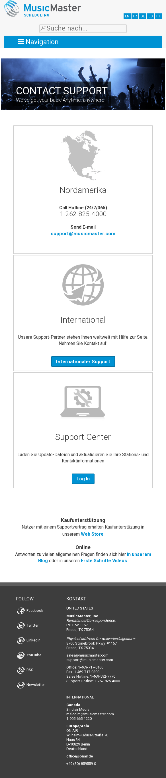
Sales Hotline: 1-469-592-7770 (90, 676)
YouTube (29, 655)
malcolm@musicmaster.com (90, 714)
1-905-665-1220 (79, 718)
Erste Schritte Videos (104, 560)
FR (135, 16)
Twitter (27, 625)
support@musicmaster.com (83, 233)
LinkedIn (28, 640)
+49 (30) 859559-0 (81, 763)
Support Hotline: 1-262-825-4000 (93, 681)
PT (158, 16)
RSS (25, 670)
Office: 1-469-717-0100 (84, 667)
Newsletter (31, 684)
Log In (83, 479)
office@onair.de (79, 756)
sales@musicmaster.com (87, 655)
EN (127, 16)
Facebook (30, 610)
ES (151, 16)
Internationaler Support (83, 361)
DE (143, 16)
